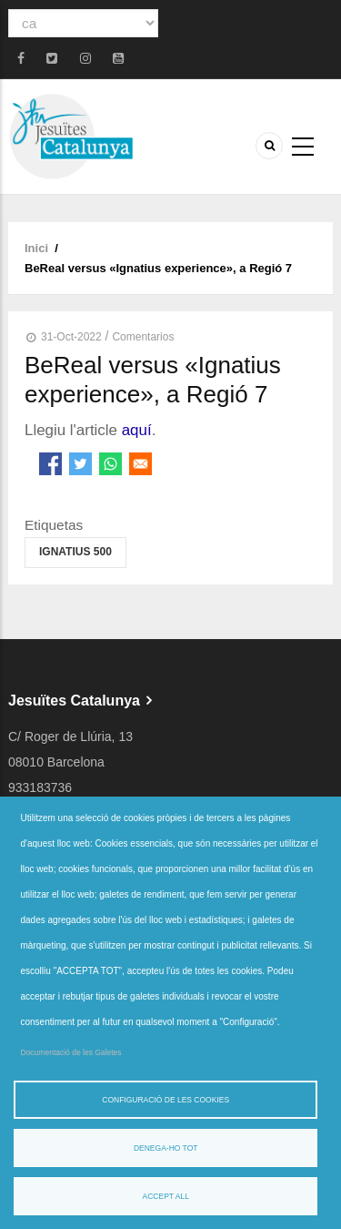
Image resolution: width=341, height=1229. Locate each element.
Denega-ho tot (166, 1148)
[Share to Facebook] (50, 463)
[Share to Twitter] (80, 463)
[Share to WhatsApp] (110, 463)
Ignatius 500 (75, 551)
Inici (36, 248)
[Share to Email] (140, 463)
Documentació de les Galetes (71, 1052)
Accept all (166, 1196)
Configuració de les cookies (165, 1099)
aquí (137, 430)
